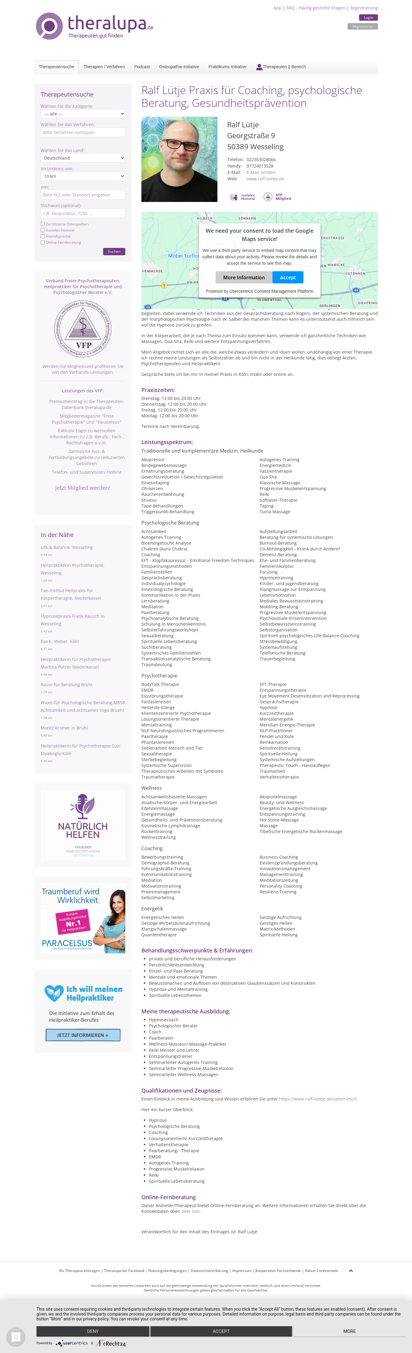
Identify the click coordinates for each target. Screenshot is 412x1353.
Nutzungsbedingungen (167, 1270)
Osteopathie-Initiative (179, 66)
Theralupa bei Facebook (124, 1270)
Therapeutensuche (56, 66)
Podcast (142, 66)
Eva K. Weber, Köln (60, 641)
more (350, 1332)
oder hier (191, 1211)
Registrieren (362, 26)
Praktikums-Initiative (228, 66)
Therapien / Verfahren (104, 66)
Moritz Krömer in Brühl (64, 728)
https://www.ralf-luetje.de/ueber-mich (318, 1099)
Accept (288, 277)
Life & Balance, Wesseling (67, 547)
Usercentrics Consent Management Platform (271, 291)
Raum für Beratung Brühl (66, 684)
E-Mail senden (261, 172)
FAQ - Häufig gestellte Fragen (315, 8)
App (277, 8)
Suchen (114, 251)
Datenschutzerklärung (209, 1270)
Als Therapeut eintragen (79, 1270)
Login (368, 17)
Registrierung (364, 8)
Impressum (241, 1270)
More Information (244, 277)
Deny (91, 1332)
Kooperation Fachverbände (278, 1270)
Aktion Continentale (321, 1270)
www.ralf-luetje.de (265, 179)
